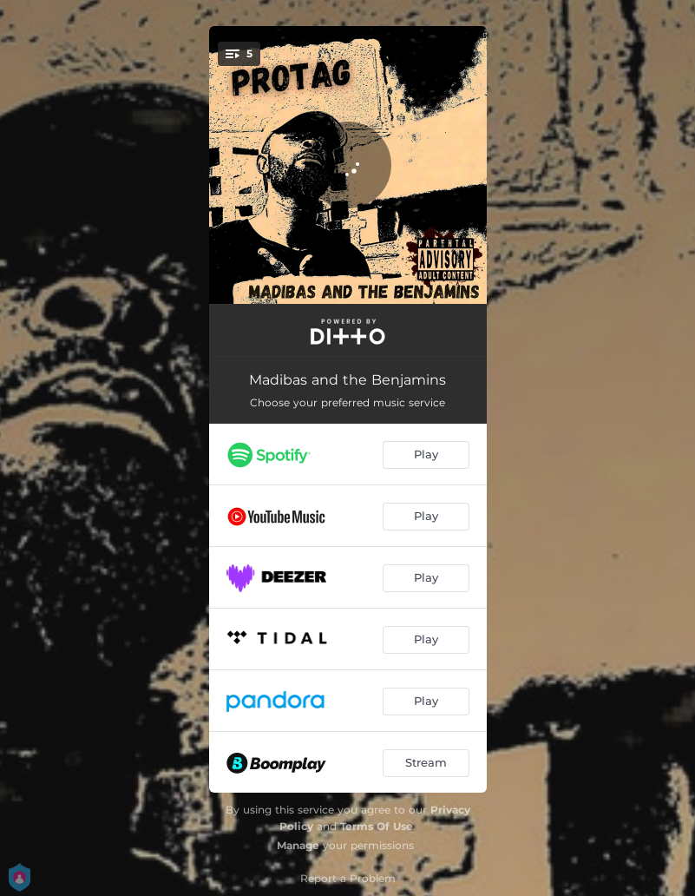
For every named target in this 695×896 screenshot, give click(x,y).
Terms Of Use (376, 826)
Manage (298, 845)
